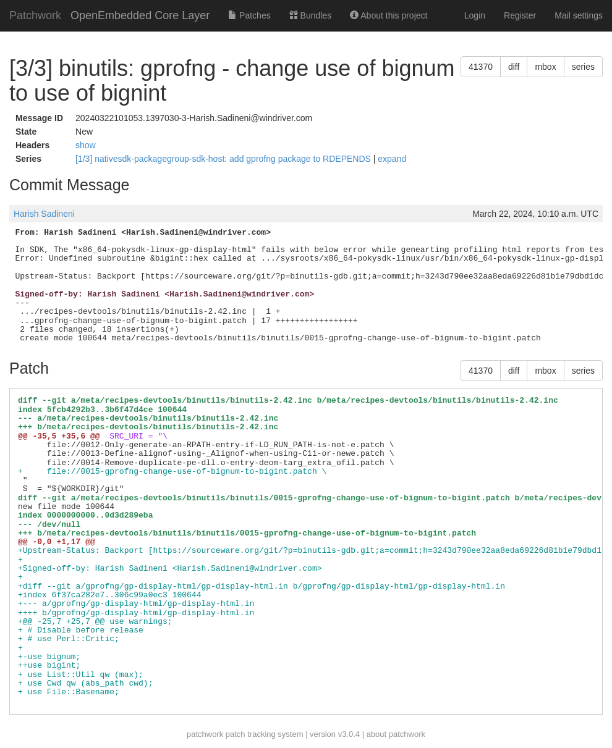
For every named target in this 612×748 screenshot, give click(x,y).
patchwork (205, 734)
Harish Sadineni (44, 214)
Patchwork (35, 15)
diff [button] (513, 67)
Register (520, 15)
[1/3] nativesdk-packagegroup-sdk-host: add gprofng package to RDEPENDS (224, 159)
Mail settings (579, 15)
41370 (481, 67)
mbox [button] (545, 67)
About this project (388, 15)
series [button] (583, 67)
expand (392, 159)
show (85, 145)
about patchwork (396, 734)
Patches (249, 15)
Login (474, 15)
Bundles (310, 15)
